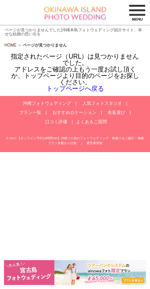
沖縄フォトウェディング (47, 103)
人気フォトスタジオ (102, 103)
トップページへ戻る (75, 88)
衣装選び (116, 112)
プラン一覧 (30, 112)
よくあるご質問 (91, 121)
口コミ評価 (56, 121)
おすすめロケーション (74, 112)
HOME (10, 45)
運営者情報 (94, 143)
